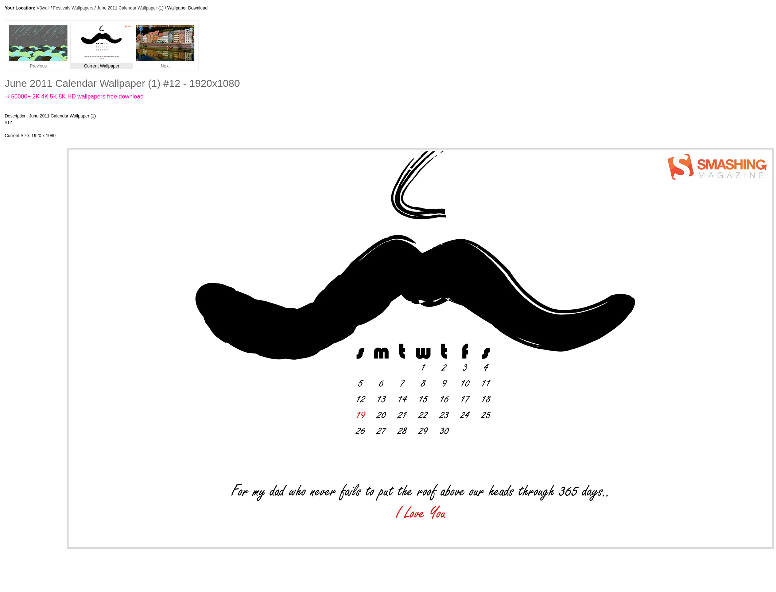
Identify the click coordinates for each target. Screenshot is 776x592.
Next (165, 64)
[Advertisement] (236, 125)
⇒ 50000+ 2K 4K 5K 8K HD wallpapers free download (74, 96)
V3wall (42, 8)
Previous (38, 64)
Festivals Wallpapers (73, 8)
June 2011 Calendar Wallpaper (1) (130, 8)
